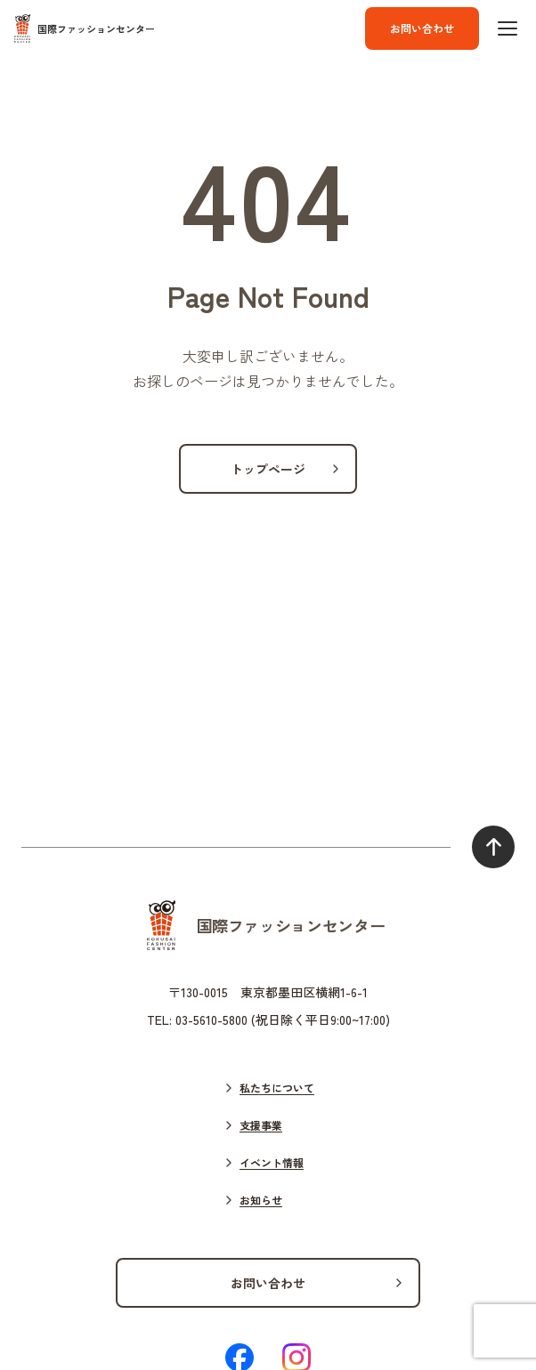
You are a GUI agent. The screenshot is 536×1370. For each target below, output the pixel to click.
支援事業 (261, 1124)
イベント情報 (272, 1162)
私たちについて (277, 1087)
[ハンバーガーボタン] (507, 28)
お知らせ (261, 1199)
